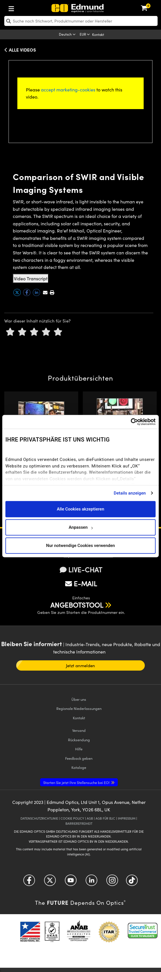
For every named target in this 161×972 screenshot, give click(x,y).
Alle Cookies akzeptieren (80, 509)
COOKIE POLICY (72, 818)
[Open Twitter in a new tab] (50, 882)
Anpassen (80, 527)
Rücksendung (79, 739)
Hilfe (78, 748)
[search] (81, 21)
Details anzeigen (130, 493)
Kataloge (78, 767)
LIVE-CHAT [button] (81, 569)
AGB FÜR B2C (105, 818)
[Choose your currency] (85, 34)
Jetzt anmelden (80, 665)
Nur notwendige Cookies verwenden (80, 545)
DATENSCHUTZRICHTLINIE (39, 818)
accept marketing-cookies (68, 90)
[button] (52, 292)
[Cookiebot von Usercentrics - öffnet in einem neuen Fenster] (131, 422)
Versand (79, 730)
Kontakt (98, 34)
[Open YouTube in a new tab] (70, 882)
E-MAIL (81, 583)
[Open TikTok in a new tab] (132, 882)
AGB (90, 818)
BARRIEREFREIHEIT (78, 823)
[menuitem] (30, 7)
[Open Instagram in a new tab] (112, 882)
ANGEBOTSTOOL (76, 604)
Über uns (78, 699)
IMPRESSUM (126, 818)
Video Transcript (31, 278)
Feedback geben (78, 758)
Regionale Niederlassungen (79, 708)
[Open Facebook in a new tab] (29, 882)
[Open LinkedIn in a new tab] (91, 882)
